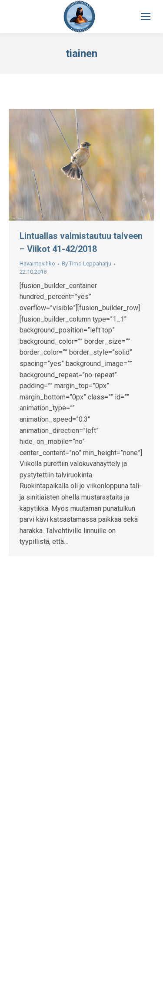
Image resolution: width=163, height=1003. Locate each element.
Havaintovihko (37, 263)
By (86, 263)
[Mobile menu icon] (145, 16)
